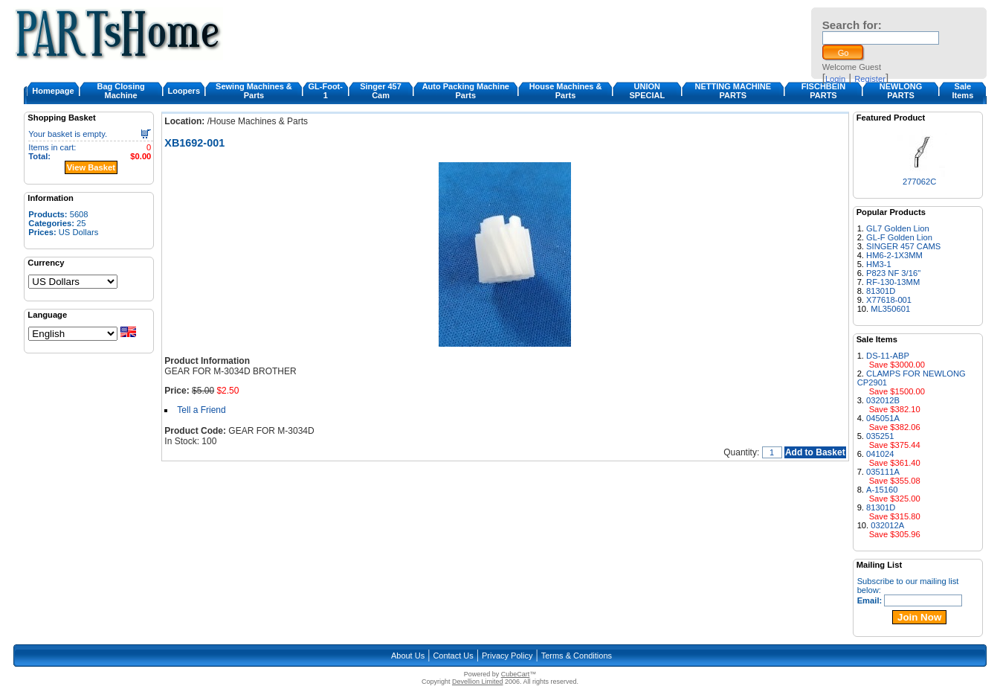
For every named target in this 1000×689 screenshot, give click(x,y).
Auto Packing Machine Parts (465, 91)
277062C (919, 181)
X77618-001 (889, 299)
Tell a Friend (201, 410)
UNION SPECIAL (647, 91)
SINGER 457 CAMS (903, 246)
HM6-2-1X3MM (894, 255)
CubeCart (515, 674)
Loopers (184, 90)
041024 (880, 453)
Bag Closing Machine (121, 91)
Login (835, 78)
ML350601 (890, 308)
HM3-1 (878, 264)
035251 (880, 436)
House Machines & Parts (565, 91)
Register (870, 78)
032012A (887, 525)
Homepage (53, 90)
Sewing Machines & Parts (254, 91)
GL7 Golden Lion (897, 228)
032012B (883, 400)
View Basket (91, 167)
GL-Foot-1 (326, 91)
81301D (880, 290)
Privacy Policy (507, 655)
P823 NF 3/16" (893, 273)
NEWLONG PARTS (901, 91)
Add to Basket (815, 452)
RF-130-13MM (893, 282)
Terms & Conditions (576, 655)
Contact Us (453, 655)
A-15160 (881, 489)
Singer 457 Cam (380, 91)
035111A (883, 471)
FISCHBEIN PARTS (823, 91)
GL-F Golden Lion (899, 237)
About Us (408, 655)
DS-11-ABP (887, 355)
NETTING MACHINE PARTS (732, 91)
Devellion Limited (477, 681)
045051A (883, 418)
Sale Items (963, 91)
